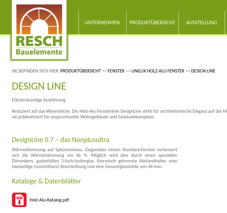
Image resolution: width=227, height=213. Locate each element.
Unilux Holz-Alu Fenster (157, 71)
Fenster (116, 71)
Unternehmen (102, 22)
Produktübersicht (152, 22)
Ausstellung (201, 22)
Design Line (203, 71)
